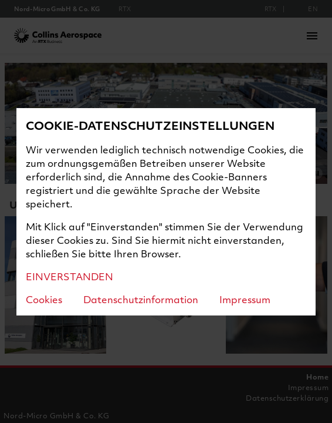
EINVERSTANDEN (69, 276)
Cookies (44, 299)
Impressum (244, 299)
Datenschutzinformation (140, 299)
